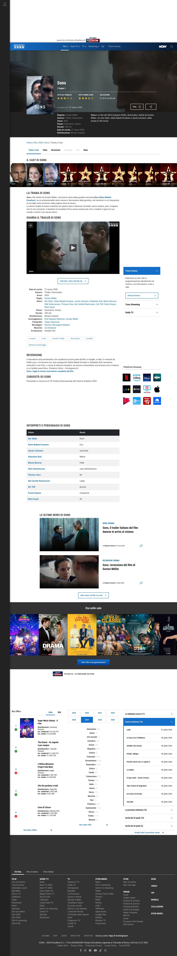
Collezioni (16, 897)
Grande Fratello (74, 900)
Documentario (90, 760)
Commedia (91, 757)
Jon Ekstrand (50, 328)
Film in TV (16, 894)
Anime (92, 733)
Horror (91, 792)
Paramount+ (100, 923)
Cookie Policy (111, 946)
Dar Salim (48, 301)
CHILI (97, 906)
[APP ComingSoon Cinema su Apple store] (136, 936)
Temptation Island (75, 903)
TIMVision (99, 909)
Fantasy (91, 780)
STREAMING (101, 879)
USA (59, 712)
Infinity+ (98, 903)
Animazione (91, 729)
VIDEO (154, 886)
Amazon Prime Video (104, 894)
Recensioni (17, 903)
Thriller (68, 118)
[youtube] (95, 951)
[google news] (90, 951)
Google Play (100, 914)
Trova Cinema (18, 885)
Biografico (91, 749)
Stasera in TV (73, 882)
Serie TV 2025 (46, 885)
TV (68, 879)
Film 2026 (16, 917)
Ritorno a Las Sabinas (77, 909)
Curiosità (89, 338)
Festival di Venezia (131, 901)
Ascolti (70, 926)
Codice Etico (62, 946)
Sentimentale (91, 808)
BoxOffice (16, 891)
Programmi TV (73, 920)
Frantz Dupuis (110, 304)
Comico (92, 753)
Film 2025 (16, 914)
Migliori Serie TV (47, 894)
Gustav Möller (72, 115)
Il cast (44, 338)
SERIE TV (44, 879)
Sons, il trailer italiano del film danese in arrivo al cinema (120, 529)
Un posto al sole (74, 906)
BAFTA (126, 915)
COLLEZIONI (157, 907)
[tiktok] (100, 951)
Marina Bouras (109, 301)
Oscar (126, 895)
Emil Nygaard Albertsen (54, 319)
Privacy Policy (77, 946)
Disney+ (99, 897)
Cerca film (16, 923)
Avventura (91, 741)
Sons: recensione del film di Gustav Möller (119, 567)
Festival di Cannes (131, 904)
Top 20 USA (45, 897)
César (126, 918)
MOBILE (155, 900)
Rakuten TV (100, 920)
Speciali (43, 914)
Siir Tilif (99, 304)
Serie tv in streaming (49, 909)
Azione (91, 745)
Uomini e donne (74, 897)
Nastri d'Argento (130, 913)
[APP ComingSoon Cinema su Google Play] (153, 936)
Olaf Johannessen (52, 304)
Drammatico (77, 118)
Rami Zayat (49, 307)
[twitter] (105, 951)
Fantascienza (91, 776)
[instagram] (85, 951)
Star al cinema (129, 882)
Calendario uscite (19, 888)
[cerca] (172, 46)
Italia (50, 712)
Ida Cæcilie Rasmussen (84, 304)
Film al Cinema (18, 882)
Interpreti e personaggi (37, 345)
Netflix (98, 891)
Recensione (75, 338)
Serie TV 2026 (46, 888)
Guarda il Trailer (58, 338)
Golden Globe (129, 898)
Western (92, 820)
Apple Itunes (100, 912)
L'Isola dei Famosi (75, 912)
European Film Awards (133, 921)
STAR (125, 879)
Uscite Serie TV (46, 903)
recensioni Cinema (111, 560)
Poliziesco (91, 804)
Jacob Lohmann (82, 301)
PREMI (126, 892)
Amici (69, 917)
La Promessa (73, 894)
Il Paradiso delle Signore (78, 914)
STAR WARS (157, 914)
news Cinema (108, 523)
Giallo (91, 784)
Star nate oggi (129, 885)
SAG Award (128, 924)
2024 (65, 121)
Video (14, 900)
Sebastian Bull (96, 301)
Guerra (92, 788)
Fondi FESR (124, 946)
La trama (32, 338)
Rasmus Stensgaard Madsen (57, 325)
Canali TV (71, 923)
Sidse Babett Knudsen (64, 301)
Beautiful (71, 891)
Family (91, 772)
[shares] (140, 545)
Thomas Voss (67, 304)
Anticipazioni (73, 888)
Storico (91, 812)
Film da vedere (18, 912)
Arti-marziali (92, 737)
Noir (92, 800)
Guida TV (44, 912)
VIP (152, 893)
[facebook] (80, 951)
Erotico (92, 768)
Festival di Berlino (131, 907)
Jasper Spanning (51, 322)
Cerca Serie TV (46, 891)
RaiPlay (98, 917)
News (14, 906)
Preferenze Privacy (93, 946)
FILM (14, 879)
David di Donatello (131, 910)
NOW (97, 900)
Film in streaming (19, 920)
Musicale (91, 796)
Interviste (16, 909)
